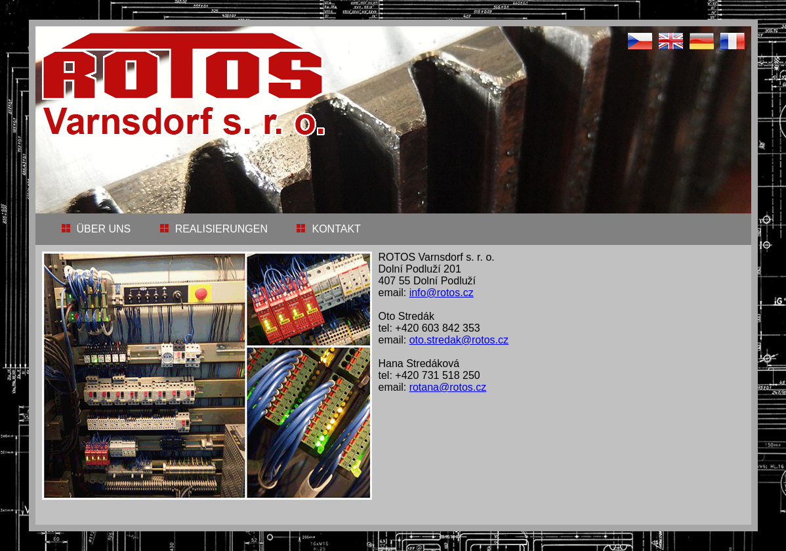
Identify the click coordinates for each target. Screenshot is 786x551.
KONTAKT (325, 228)
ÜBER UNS (93, 228)
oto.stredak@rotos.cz (458, 339)
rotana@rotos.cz (448, 387)
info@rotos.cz (441, 292)
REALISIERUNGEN (211, 228)
